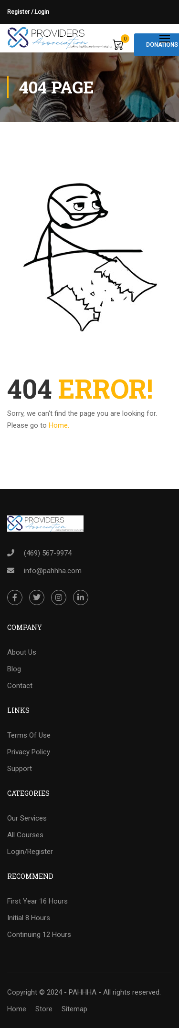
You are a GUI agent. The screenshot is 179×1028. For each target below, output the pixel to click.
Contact (19, 685)
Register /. (21, 12)
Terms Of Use (29, 735)
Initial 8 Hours (28, 918)
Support (19, 768)
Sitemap (74, 1009)
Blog (14, 669)
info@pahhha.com (53, 570)
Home (16, 1009)
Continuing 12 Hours (39, 934)
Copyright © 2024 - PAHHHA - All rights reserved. (84, 992)
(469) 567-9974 (48, 553)
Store (44, 1009)
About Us (21, 652)
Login (42, 12)
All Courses (25, 835)
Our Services (27, 818)
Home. (59, 425)
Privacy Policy (28, 752)
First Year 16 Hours (37, 901)
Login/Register (30, 851)
